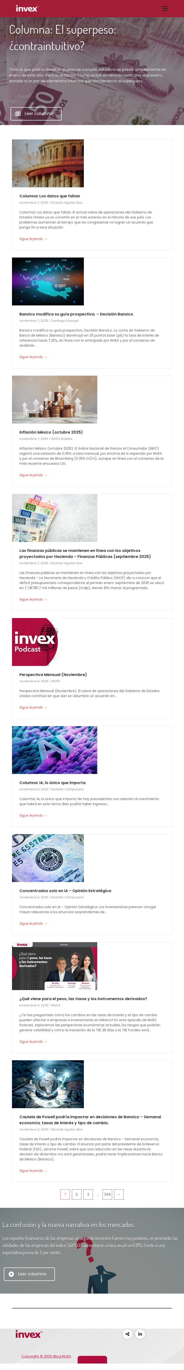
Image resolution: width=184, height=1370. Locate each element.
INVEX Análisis (61, 438)
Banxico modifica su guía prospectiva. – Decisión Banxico (76, 314)
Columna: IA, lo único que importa (52, 782)
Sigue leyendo (33, 239)
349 (107, 1194)
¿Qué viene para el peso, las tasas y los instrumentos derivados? (83, 999)
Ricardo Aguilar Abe (66, 202)
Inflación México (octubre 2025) (51, 432)
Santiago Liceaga (65, 320)
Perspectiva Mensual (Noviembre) (53, 674)
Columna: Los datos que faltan (49, 196)
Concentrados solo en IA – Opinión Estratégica (65, 891)
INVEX (56, 681)
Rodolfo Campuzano (68, 789)
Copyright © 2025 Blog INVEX (46, 1356)
